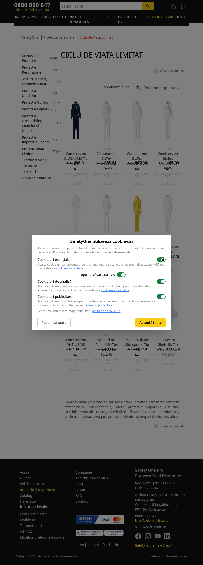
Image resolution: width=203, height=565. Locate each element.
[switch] (161, 259)
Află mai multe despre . (100, 290)
